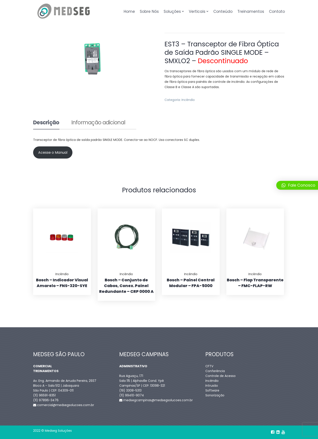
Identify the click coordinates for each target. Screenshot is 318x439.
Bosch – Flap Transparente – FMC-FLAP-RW (255, 282)
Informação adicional (98, 123)
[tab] (46, 124)
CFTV (209, 366)
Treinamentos (250, 11)
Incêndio (188, 100)
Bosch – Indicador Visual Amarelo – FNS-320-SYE (62, 282)
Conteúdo (223, 11)
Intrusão (211, 385)
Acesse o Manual (52, 152)
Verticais (197, 11)
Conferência (215, 371)
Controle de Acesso (220, 376)
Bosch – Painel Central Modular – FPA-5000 (191, 282)
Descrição (46, 123)
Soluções (172, 11)
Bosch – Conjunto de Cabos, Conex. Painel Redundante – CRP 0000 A (126, 285)
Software (212, 390)
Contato (277, 11)
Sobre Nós (149, 11)
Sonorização (214, 395)
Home (129, 11)
